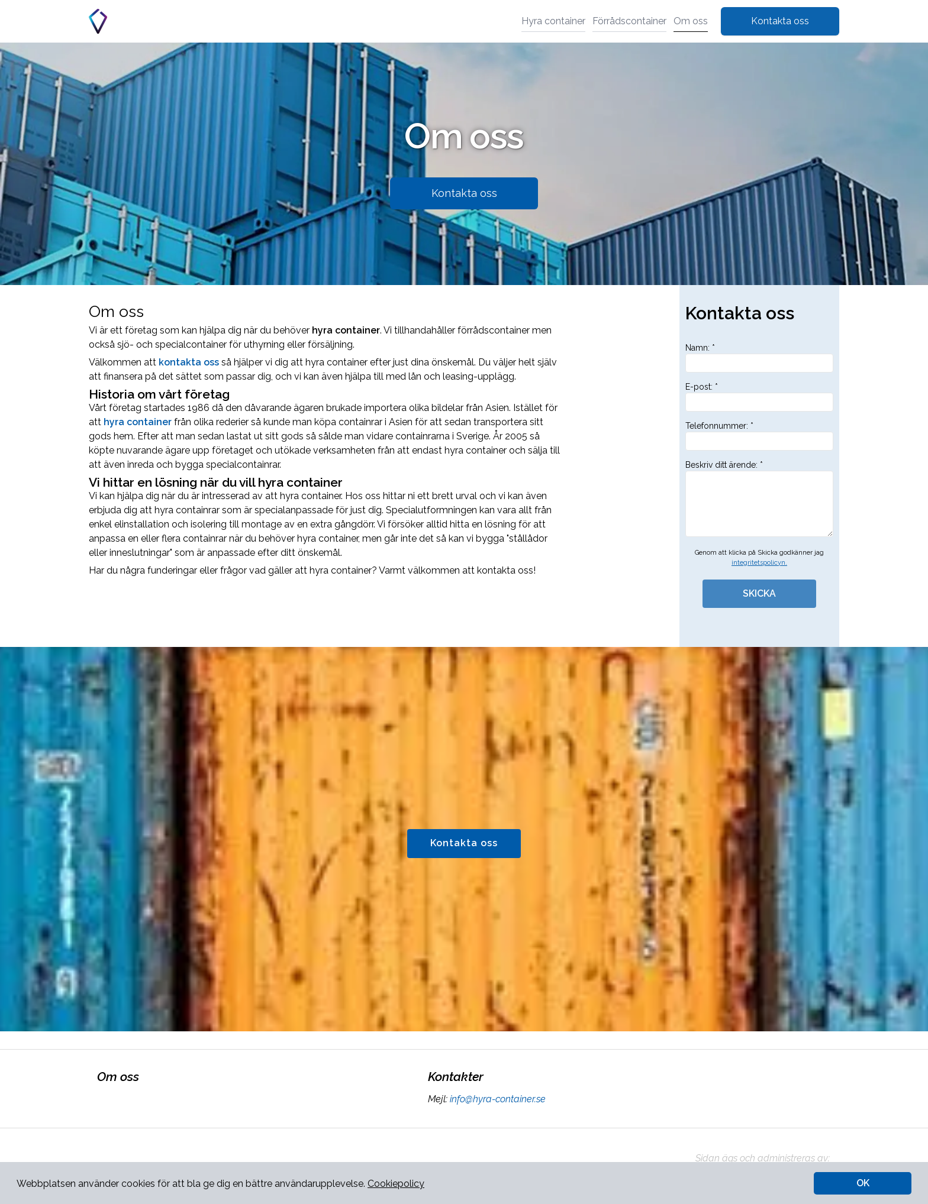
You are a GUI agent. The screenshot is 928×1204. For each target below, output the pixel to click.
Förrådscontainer (629, 21)
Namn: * (759, 358)
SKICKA (759, 593)
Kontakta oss (780, 21)
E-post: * (759, 397)
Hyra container (553, 21)
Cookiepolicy (396, 1183)
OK (862, 1183)
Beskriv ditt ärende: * (759, 498)
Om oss (691, 21)
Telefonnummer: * (759, 436)
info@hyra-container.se (496, 1099)
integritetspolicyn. (759, 563)
